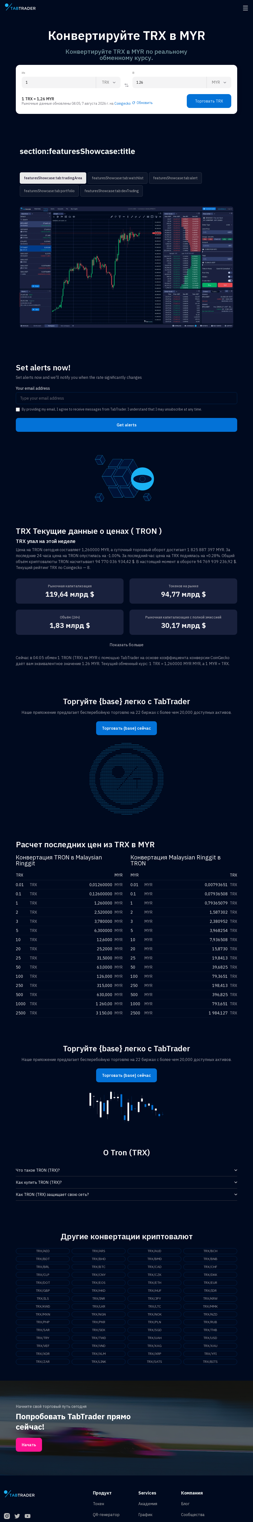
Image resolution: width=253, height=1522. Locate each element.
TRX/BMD (154, 1259)
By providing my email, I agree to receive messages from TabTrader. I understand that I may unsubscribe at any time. (112, 409)
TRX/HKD (99, 1291)
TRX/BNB (210, 1259)
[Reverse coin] (126, 85)
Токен (98, 1503)
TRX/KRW (210, 1298)
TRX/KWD (42, 1306)
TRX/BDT (43, 1259)
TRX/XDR (43, 1354)
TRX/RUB (210, 1322)
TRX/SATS (154, 1362)
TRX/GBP (43, 1291)
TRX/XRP (154, 1354)
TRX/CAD (154, 1267)
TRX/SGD (154, 1330)
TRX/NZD (210, 1314)
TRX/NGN (98, 1314)
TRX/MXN (42, 1314)
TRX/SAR (43, 1330)
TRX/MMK (210, 1306)
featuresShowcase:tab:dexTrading (111, 191)
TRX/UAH (154, 1338)
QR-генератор (106, 1514)
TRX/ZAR (43, 1362)
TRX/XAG (154, 1346)
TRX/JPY (154, 1298)
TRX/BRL (43, 1267)
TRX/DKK (210, 1275)
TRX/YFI (210, 1354)
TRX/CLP (43, 1275)
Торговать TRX (209, 101)
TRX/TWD (98, 1338)
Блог (185, 1503)
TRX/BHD (98, 1259)
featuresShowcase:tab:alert (175, 178)
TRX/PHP (43, 1322)
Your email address (33, 388)
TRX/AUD (155, 1251)
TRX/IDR (210, 1291)
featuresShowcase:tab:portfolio (49, 191)
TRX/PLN (154, 1322)
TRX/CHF (210, 1267)
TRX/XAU (210, 1346)
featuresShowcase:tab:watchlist (117, 178)
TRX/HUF (154, 1291)
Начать (29, 1445)
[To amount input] (169, 82)
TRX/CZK (155, 1275)
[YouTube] (28, 1516)
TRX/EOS (99, 1283)
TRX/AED (43, 1251)
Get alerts (127, 424)
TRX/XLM (98, 1354)
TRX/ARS (98, 1251)
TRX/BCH (210, 1251)
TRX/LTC (154, 1306)
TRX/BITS (210, 1362)
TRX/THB (210, 1330)
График (145, 1514)
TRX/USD (210, 1338)
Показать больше (127, 644)
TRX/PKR (98, 1322)
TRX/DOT (43, 1283)
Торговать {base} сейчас (126, 728)
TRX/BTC (98, 1267)
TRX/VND (98, 1346)
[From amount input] (59, 82)
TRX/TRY (43, 1338)
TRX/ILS (42, 1298)
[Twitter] (17, 1516)
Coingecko (122, 103)
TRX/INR (98, 1298)
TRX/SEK (98, 1330)
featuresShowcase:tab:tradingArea (53, 178)
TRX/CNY (98, 1275)
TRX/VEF (43, 1346)
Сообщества (193, 1514)
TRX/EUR (210, 1283)
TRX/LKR (98, 1306)
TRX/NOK (154, 1314)
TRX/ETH (155, 1283)
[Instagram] (7, 1516)
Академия (147, 1503)
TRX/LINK (98, 1362)
